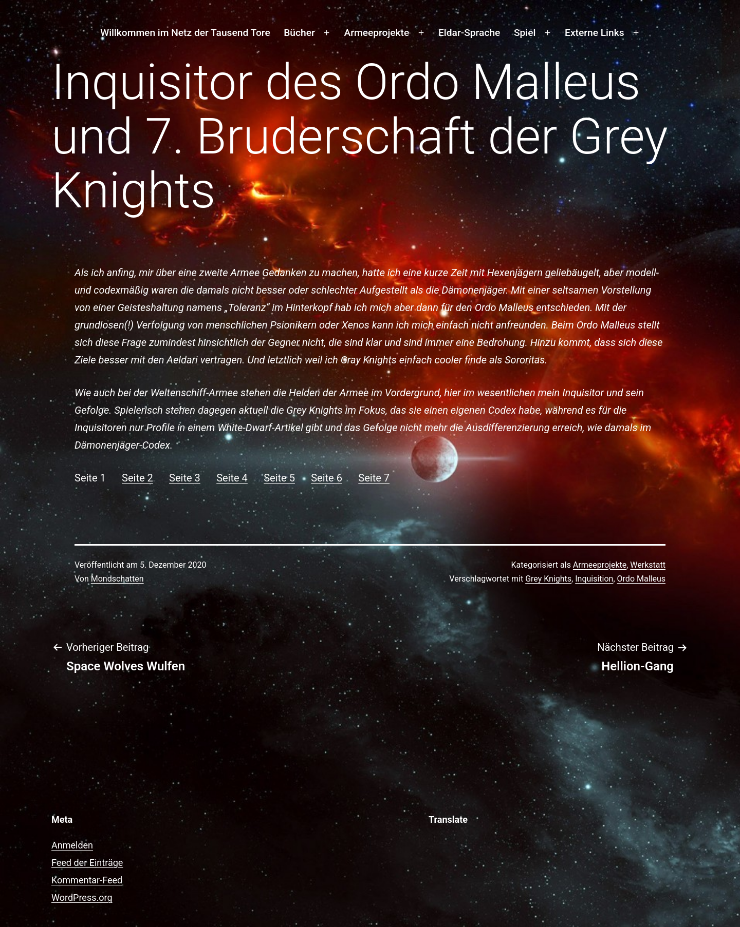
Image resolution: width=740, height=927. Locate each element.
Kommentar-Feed (86, 880)
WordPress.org (82, 897)
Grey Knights (548, 579)
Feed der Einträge (87, 862)
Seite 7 (374, 478)
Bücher (299, 32)
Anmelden (72, 845)
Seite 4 (232, 478)
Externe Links (594, 32)
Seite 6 (326, 478)
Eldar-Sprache (469, 32)
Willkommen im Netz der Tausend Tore (185, 32)
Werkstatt (647, 565)
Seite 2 (137, 478)
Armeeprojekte (377, 32)
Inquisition (594, 579)
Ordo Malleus (641, 579)
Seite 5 (279, 478)
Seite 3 (184, 478)
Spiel (524, 32)
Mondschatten (117, 579)
